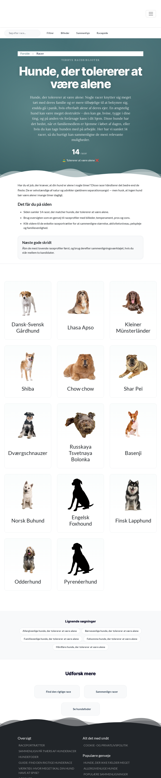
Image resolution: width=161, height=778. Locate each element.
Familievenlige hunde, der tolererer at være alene (51, 623)
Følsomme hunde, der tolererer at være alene (112, 623)
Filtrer (50, 17)
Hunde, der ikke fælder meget (107, 747)
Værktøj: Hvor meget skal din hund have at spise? (46, 755)
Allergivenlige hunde (101, 753)
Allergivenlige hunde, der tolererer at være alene (50, 615)
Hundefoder (28, 741)
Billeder (65, 17)
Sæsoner (25, 763)
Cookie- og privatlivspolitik (106, 730)
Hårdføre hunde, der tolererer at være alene (80, 631)
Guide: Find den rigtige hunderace (45, 747)
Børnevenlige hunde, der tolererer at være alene (111, 615)
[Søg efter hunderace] (23, 18)
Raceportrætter (32, 730)
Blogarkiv (92, 764)
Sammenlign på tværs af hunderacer (47, 735)
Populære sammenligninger (106, 758)
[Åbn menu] (151, 6)
